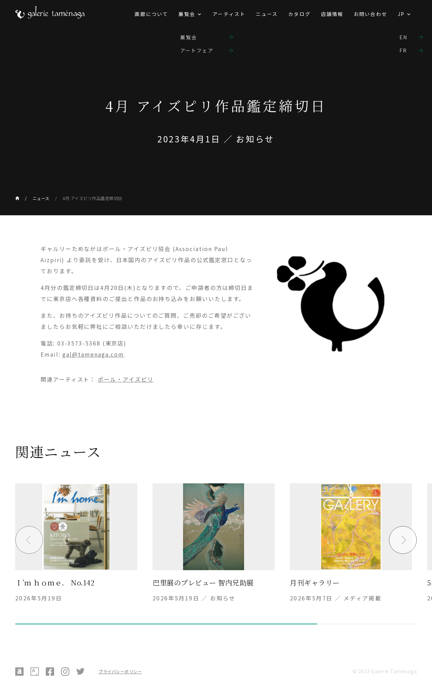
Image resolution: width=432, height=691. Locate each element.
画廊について (151, 13)
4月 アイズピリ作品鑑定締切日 (92, 198)
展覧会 (187, 13)
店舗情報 (332, 13)
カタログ (299, 13)
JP (401, 13)
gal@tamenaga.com (93, 354)
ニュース (267, 13)
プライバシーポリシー (120, 671)
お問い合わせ (370, 13)
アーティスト (229, 13)
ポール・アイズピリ (125, 379)
